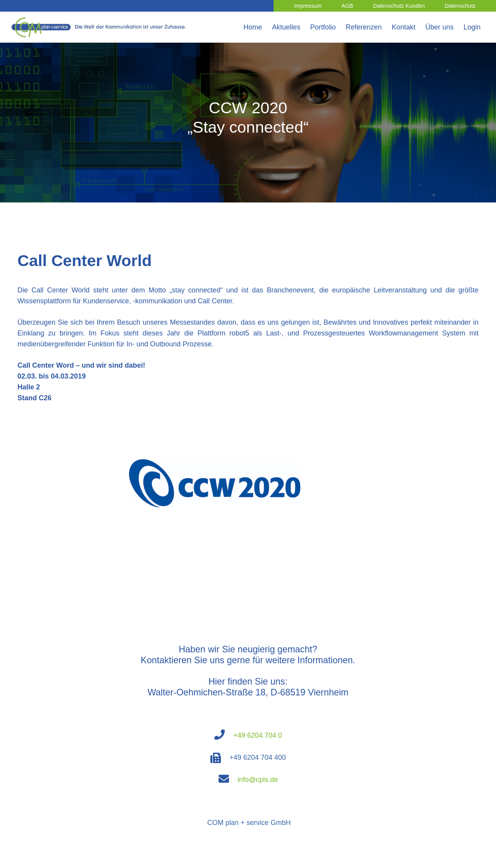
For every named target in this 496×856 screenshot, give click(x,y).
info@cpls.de (258, 779)
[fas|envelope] (228, 779)
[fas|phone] (223, 735)
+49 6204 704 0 (257, 735)
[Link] (100, 27)
